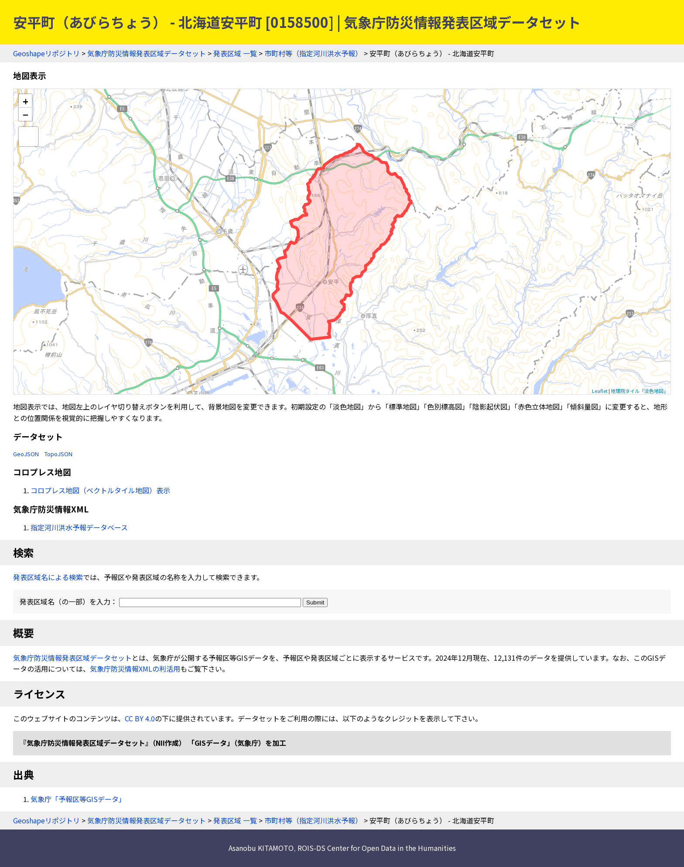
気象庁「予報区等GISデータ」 (78, 799)
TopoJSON (58, 454)
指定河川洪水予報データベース (79, 527)
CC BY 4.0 (140, 718)
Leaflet (600, 390)
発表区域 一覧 (235, 53)
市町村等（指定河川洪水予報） (313, 53)
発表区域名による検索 (48, 577)
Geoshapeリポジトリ (46, 53)
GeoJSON (26, 454)
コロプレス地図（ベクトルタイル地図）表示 (100, 490)
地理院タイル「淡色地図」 (639, 390)
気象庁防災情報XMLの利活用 (135, 668)
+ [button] (25, 101)
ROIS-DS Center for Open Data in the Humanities (377, 848)
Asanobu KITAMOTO (261, 848)
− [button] (25, 114)
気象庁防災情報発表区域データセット (146, 53)
